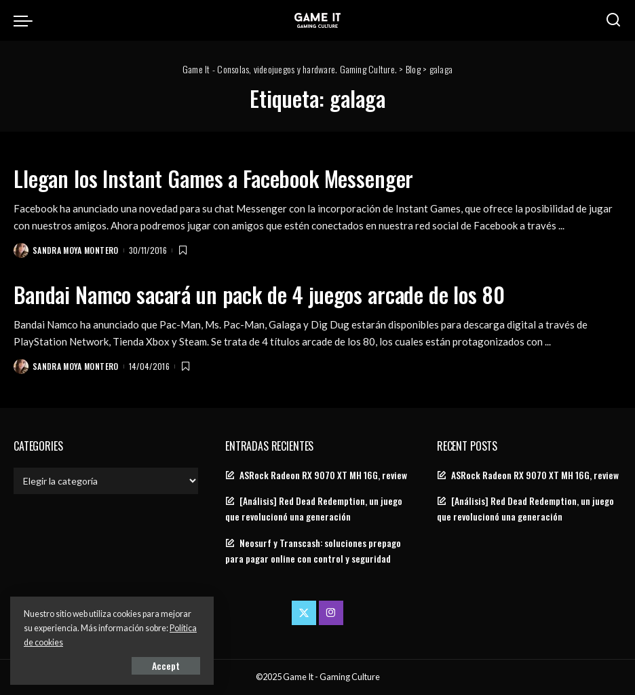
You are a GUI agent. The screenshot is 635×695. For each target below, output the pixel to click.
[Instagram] (331, 613)
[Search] (613, 20)
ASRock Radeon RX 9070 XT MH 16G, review (323, 475)
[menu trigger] (26, 20)
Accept (166, 665)
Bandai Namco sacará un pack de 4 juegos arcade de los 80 (259, 294)
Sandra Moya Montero (76, 250)
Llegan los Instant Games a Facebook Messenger (213, 178)
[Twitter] (304, 613)
